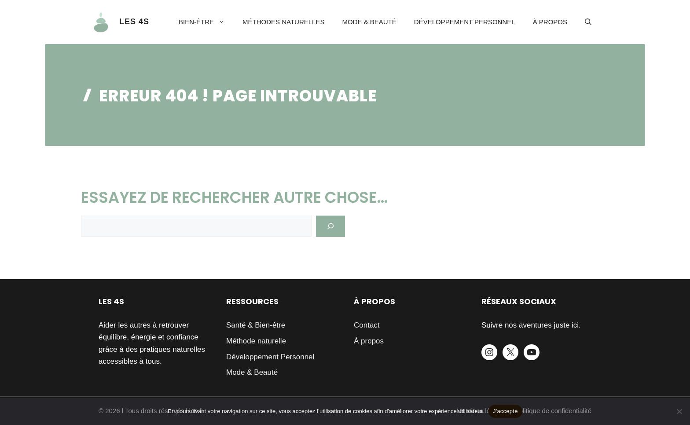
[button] (588, 22)
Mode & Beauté (369, 22)
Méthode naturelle (256, 341)
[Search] (330, 226)
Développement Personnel (464, 22)
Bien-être (206, 22)
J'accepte (505, 411)
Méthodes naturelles (283, 22)
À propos (550, 22)
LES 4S (134, 21)
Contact (367, 325)
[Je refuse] (679, 411)
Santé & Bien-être (255, 325)
